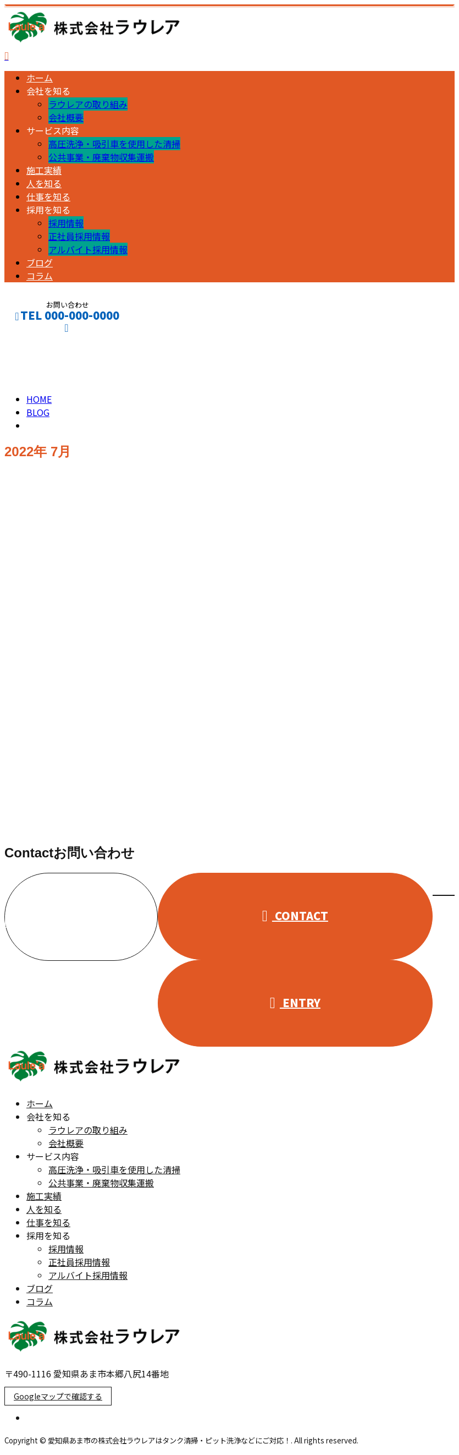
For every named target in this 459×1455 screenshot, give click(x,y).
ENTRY (295, 1002)
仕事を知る (48, 196)
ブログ (39, 262)
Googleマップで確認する (58, 1396)
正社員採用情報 (79, 236)
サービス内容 (52, 130)
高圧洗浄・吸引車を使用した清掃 (114, 143)
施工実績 (44, 170)
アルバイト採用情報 (88, 249)
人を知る (44, 183)
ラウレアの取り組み (88, 104)
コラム (39, 275)
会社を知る (48, 90)
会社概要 (66, 117)
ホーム (39, 77)
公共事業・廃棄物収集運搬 (101, 156)
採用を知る (48, 209)
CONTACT (42, 341)
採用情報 (66, 222)
